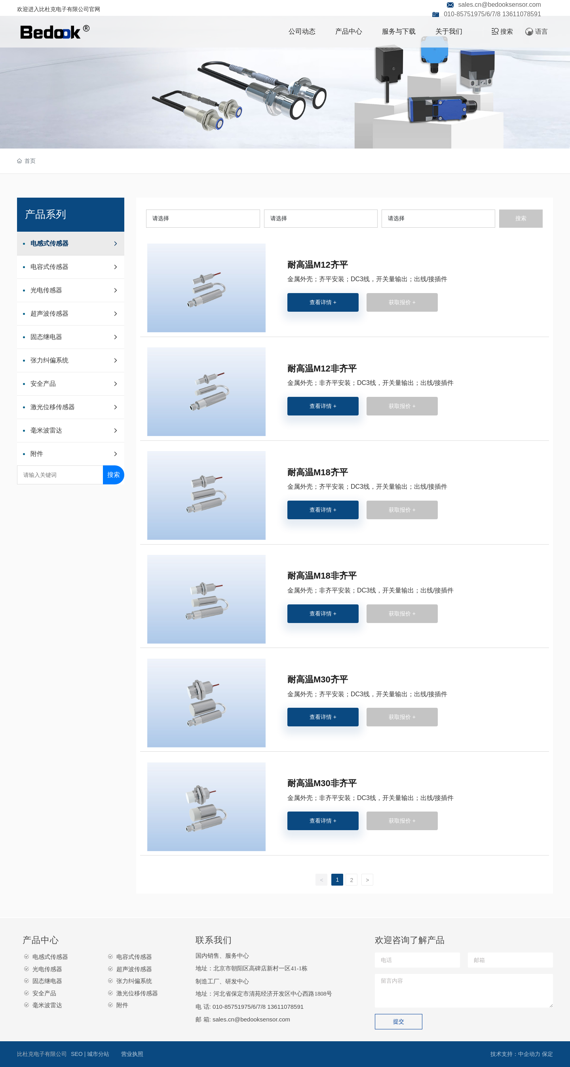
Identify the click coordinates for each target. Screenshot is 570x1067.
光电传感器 (47, 969)
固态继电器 (47, 980)
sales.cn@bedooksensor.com (499, 4)
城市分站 (98, 1054)
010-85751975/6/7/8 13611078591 (492, 14)
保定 (547, 1054)
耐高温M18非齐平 (322, 576)
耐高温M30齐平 (317, 679)
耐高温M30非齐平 (322, 783)
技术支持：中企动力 (515, 1054)
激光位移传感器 (137, 993)
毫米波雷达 (47, 1005)
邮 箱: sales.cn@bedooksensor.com (243, 1019)
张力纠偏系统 (134, 980)
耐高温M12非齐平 (322, 368)
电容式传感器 (134, 956)
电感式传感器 (50, 956)
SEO (77, 1054)
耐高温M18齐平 (317, 472)
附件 (122, 1005)
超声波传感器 (134, 969)
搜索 (113, 474)
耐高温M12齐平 (317, 265)
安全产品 (44, 993)
